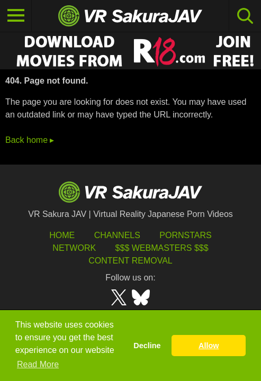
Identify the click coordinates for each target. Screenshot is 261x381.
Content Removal (130, 260)
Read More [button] (38, 364)
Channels (117, 235)
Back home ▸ (29, 139)
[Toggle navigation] (16, 16)
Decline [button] (146, 345)
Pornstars (185, 235)
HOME (62, 235)
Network (74, 247)
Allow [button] (209, 345)
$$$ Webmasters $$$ (162, 247)
